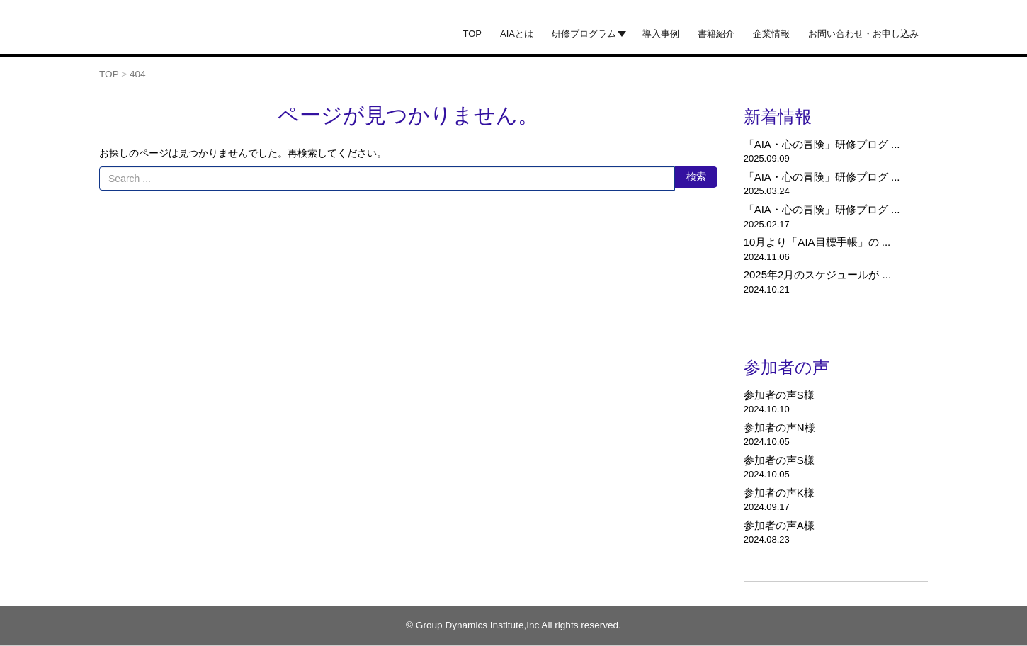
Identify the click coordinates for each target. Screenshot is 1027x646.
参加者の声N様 (779, 427)
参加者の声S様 (779, 395)
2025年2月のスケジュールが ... (817, 274)
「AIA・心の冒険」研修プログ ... (822, 144)
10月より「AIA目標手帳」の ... (817, 242)
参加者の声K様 (779, 493)
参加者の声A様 (779, 525)
